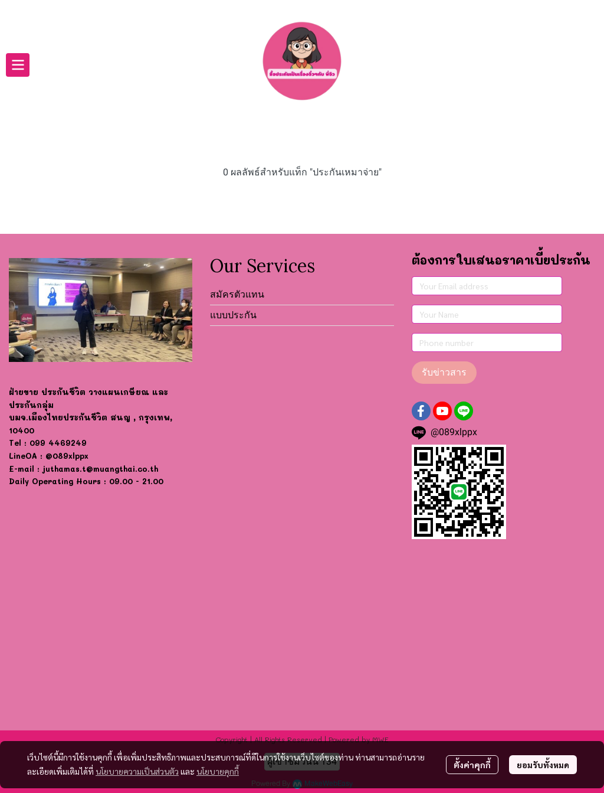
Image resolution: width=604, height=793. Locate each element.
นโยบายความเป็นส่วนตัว (137, 771)
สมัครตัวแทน (237, 294)
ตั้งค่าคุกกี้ (472, 764)
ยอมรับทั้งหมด (543, 764)
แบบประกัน (233, 315)
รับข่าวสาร (444, 372)
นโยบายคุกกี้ (217, 771)
